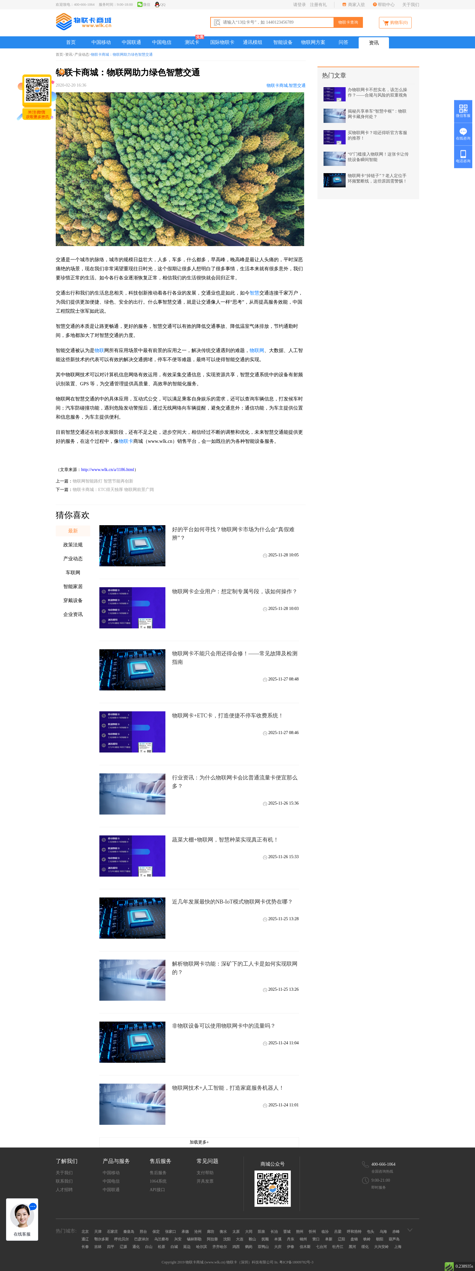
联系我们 (64, 1181)
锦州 (303, 1239)
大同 (248, 1232)
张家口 (170, 1232)
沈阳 (227, 1239)
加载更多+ (199, 1142)
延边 (187, 1247)
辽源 (123, 1247)
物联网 (257, 350)
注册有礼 (318, 4)
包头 (370, 1232)
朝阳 (379, 1239)
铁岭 (366, 1239)
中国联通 (131, 42)
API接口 (157, 1189)
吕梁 (337, 1232)
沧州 (197, 1232)
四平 (110, 1247)
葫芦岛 (394, 1239)
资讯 (374, 42)
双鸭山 (263, 1247)
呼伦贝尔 (121, 1239)
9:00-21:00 (380, 1180)
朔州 (299, 1232)
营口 (316, 1239)
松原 (161, 1247)
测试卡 (192, 42)
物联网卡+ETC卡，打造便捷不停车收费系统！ (228, 716)
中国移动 (101, 42)
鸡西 (236, 1247)
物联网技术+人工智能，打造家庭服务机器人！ (228, 1088)
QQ (159, 4)
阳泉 (261, 1232)
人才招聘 (64, 1189)
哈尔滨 (201, 1247)
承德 (185, 1232)
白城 (174, 1247)
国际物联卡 (222, 42)
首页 (71, 42)
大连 (239, 1239)
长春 (85, 1247)
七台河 (321, 1247)
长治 (274, 1232)
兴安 (177, 1239)
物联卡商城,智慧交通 (286, 85)
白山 (148, 1247)
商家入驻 (356, 4)
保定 (156, 1232)
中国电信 (161, 42)
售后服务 (158, 1173)
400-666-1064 (383, 1164)
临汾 (325, 1232)
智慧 (254, 292)
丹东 (290, 1239)
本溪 (277, 1239)
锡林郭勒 (194, 1239)
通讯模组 (252, 42)
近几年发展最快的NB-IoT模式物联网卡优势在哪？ (232, 902)
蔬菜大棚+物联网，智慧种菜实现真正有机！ (225, 840)
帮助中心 (386, 4)
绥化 (365, 1247)
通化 (136, 1247)
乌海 (383, 1232)
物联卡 (126, 441)
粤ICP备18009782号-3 (296, 1262)
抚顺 (265, 1239)
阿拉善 (212, 1239)
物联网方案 (313, 42)
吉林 (97, 1247)
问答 (343, 42)
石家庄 (112, 1232)
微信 (143, 4)
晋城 (287, 1232)
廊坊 (210, 1232)
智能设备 (283, 42)
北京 (85, 1232)
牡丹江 (337, 1247)
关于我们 (410, 4)
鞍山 (252, 1239)
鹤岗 (248, 1247)
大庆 (277, 1247)
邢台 (143, 1232)
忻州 (312, 1232)
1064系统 (158, 1181)
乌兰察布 (161, 1239)
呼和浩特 (354, 1232)
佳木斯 (305, 1247)
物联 (99, 350)
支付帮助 (205, 1173)
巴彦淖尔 (141, 1239)
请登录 (299, 4)
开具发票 (205, 1181)
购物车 (395, 23)
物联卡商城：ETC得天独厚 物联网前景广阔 (113, 489)
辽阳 (341, 1239)
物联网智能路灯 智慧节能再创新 (103, 481)
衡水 (223, 1232)
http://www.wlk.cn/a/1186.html (107, 469)
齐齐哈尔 (219, 1247)
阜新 (328, 1239)
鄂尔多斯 (101, 1239)
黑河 (352, 1247)
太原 (236, 1232)
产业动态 (82, 54)
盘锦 (354, 1239)
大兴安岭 (381, 1247)
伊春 (290, 1247)
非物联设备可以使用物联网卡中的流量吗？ (224, 1026)
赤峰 (396, 1232)
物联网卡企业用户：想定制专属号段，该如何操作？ (234, 591)
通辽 (85, 1239)
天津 (97, 1232)
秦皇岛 (128, 1232)
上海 (397, 1247)
